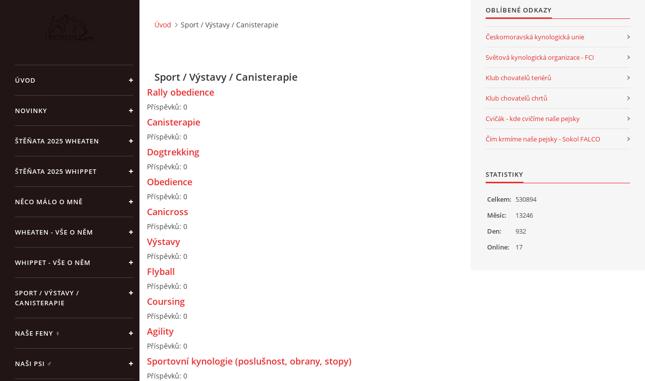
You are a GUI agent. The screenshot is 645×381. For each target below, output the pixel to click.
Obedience (169, 182)
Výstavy (163, 242)
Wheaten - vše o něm (54, 232)
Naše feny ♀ (38, 333)
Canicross (167, 212)
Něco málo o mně (49, 201)
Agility (160, 331)
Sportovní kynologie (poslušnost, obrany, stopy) (249, 361)
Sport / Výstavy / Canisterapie (47, 297)
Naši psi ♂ (33, 363)
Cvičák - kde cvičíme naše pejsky (533, 118)
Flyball (161, 271)
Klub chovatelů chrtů (516, 98)
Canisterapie (173, 122)
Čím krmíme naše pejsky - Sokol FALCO (543, 138)
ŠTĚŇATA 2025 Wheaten (57, 140)
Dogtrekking (173, 152)
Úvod (25, 80)
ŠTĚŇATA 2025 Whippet (56, 171)
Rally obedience (180, 92)
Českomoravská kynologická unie (535, 36)
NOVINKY (31, 110)
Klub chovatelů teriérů (518, 77)
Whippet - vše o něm (53, 262)
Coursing (166, 301)
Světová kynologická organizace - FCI (540, 57)
